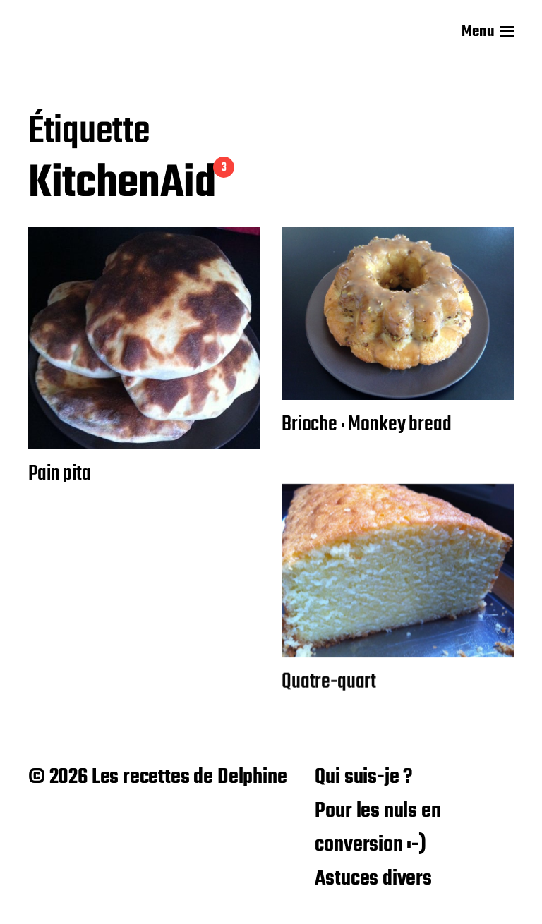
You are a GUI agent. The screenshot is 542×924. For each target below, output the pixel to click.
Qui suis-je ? (363, 777)
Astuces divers (373, 879)
